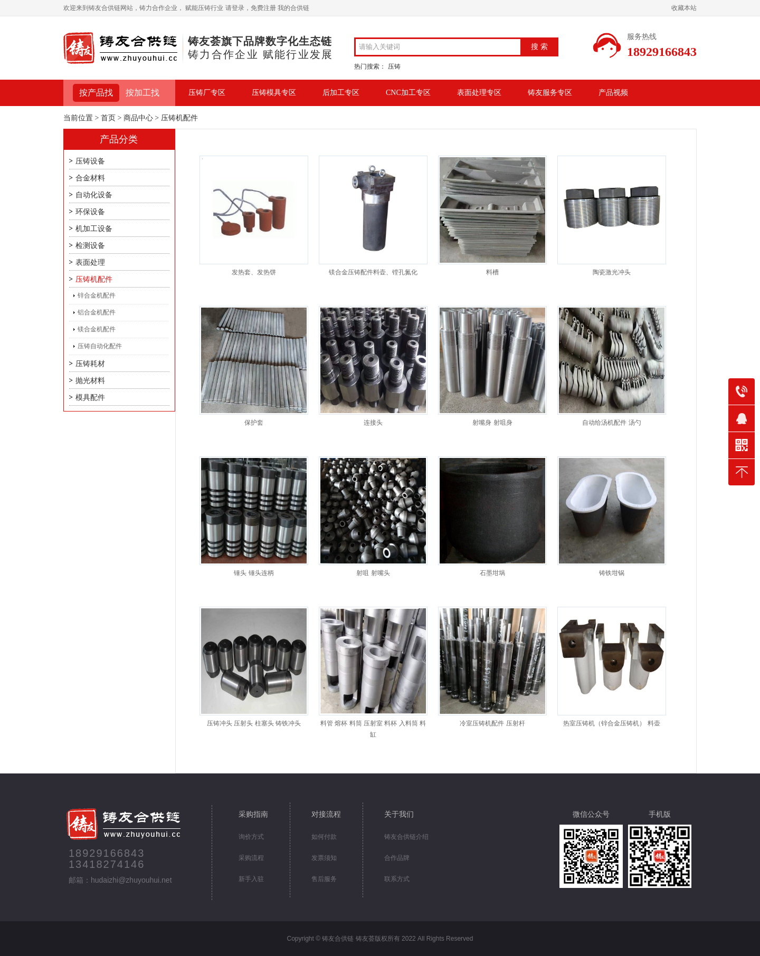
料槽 (492, 272)
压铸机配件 (93, 279)
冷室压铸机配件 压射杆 (492, 723)
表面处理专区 (479, 93)
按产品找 (96, 92)
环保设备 (90, 212)
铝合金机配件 (97, 312)
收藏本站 (684, 8)
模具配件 (90, 397)
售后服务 (324, 879)
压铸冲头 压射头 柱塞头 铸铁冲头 (254, 723)
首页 (108, 118)
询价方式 (251, 836)
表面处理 (90, 262)
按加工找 (142, 92)
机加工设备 (93, 229)
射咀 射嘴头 (373, 573)
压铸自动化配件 (100, 346)
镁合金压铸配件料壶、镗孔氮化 (373, 272)
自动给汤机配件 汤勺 (611, 422)
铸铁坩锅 (611, 573)
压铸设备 (90, 161)
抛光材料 (90, 381)
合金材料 (90, 178)
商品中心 (138, 118)
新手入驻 (251, 879)
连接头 (373, 422)
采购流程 (251, 858)
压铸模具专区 (274, 93)
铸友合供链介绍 (406, 836)
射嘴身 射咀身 (492, 422)
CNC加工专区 (408, 93)
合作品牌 (397, 858)
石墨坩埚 (492, 573)
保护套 (253, 422)
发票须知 (324, 858)
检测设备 (90, 246)
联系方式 (397, 879)
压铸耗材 (90, 364)
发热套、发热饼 (254, 272)
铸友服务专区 (550, 93)
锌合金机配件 (97, 295)
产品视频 (613, 93)
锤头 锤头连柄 (253, 573)
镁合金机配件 (97, 329)
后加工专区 (340, 93)
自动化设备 (93, 195)
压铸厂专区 (206, 93)
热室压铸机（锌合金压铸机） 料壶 (611, 723)
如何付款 (324, 836)
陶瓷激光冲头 (612, 272)
